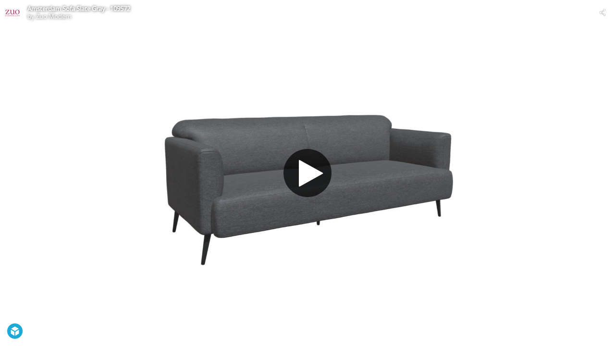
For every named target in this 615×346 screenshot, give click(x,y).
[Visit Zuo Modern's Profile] (12, 12)
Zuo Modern (54, 16)
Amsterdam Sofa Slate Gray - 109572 (78, 8)
